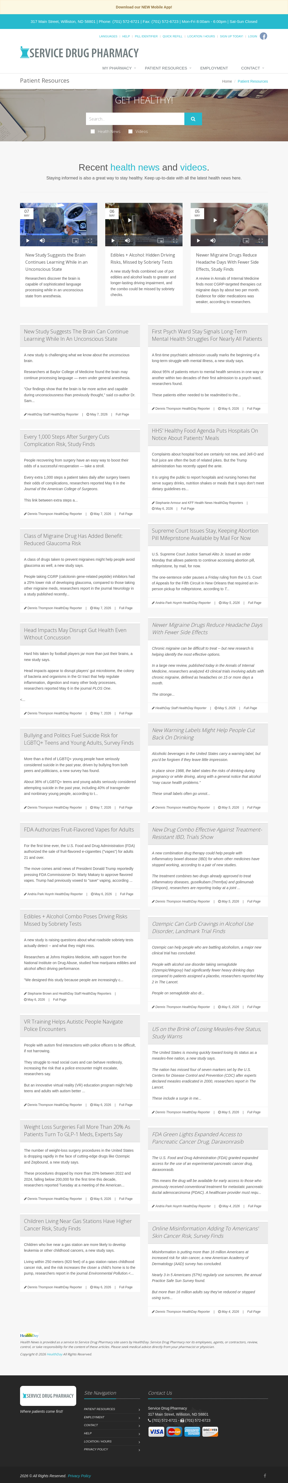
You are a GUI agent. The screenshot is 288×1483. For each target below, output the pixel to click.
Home (227, 81)
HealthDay (54, 1354)
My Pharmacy (117, 68)
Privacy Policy (96, 1449)
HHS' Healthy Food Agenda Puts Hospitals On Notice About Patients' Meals (205, 434)
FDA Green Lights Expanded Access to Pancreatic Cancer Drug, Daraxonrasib (197, 1138)
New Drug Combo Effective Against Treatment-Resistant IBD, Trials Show (207, 833)
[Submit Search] (193, 119)
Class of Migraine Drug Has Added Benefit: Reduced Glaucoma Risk (73, 539)
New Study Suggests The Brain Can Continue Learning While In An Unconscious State (76, 335)
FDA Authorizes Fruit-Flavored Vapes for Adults (79, 829)
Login (252, 36)
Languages (108, 36)
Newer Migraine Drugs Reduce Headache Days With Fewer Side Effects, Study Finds (227, 262)
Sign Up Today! (231, 36)
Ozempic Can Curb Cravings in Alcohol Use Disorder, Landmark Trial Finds (202, 927)
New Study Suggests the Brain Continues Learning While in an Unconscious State (56, 262)
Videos (138, 131)
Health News (106, 131)
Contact (250, 68)
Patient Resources (166, 68)
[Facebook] (263, 36)
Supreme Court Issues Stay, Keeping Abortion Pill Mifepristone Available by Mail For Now (205, 534)
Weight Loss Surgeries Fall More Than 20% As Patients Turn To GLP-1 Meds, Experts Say (77, 1130)
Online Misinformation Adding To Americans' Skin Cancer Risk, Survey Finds (205, 1232)
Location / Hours (201, 36)
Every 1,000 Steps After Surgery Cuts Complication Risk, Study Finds (66, 440)
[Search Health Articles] (135, 119)
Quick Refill (173, 36)
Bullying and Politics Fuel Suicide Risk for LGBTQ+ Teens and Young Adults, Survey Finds (79, 739)
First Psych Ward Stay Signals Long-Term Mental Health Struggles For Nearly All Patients (207, 335)
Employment (214, 68)
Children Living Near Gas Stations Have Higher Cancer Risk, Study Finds (78, 1225)
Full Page (122, 414)
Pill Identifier (146, 36)
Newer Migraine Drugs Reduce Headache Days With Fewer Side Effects (207, 628)
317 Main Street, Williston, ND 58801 (63, 21)
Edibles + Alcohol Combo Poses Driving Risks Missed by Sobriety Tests (75, 920)
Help (126, 36)
